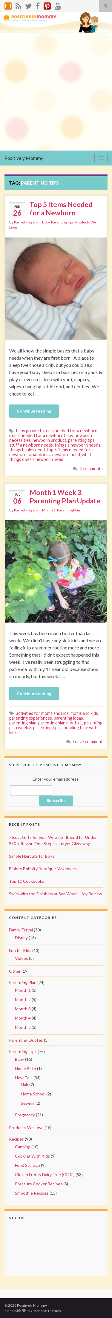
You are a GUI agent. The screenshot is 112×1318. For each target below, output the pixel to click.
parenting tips (81, 440)
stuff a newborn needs (31, 444)
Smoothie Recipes (32, 1193)
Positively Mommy (23, 158)
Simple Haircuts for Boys (31, 856)
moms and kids (84, 713)
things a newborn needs (77, 444)
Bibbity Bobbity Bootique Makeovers (43, 868)
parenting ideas (68, 718)
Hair (24, 1084)
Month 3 (23, 1008)
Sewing (28, 1103)
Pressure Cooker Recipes (38, 1183)
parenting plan (22, 722)
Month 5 (23, 1027)
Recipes (16, 1138)
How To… (24, 1077)
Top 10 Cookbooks (26, 881)
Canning (22, 1146)
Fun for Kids (20, 950)
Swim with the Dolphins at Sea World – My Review (55, 893)
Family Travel (21, 929)
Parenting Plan (68, 510)
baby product (29, 430)
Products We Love (26, 1127)
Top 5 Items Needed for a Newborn (61, 208)
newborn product (49, 440)
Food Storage (27, 1165)
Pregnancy (25, 1114)
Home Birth (25, 1068)
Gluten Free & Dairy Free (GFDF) (45, 1174)
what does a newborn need (54, 454)
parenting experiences (30, 718)
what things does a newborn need (50, 457)
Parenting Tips (62, 222)
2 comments (91, 468)
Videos (21, 958)
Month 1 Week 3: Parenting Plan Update (65, 496)
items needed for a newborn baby (41, 435)
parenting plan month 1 (60, 722)
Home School (33, 1093)
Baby (46, 222)
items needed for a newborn (70, 430)
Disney (21, 937)
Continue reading (34, 410)
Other (15, 971)
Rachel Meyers (26, 222)
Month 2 (23, 999)
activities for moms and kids (42, 713)
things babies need (27, 449)
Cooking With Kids (32, 1155)
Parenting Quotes (26, 1040)
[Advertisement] (56, 92)
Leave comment (88, 741)
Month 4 (23, 1017)
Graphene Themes (46, 1310)
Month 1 (49, 510)
